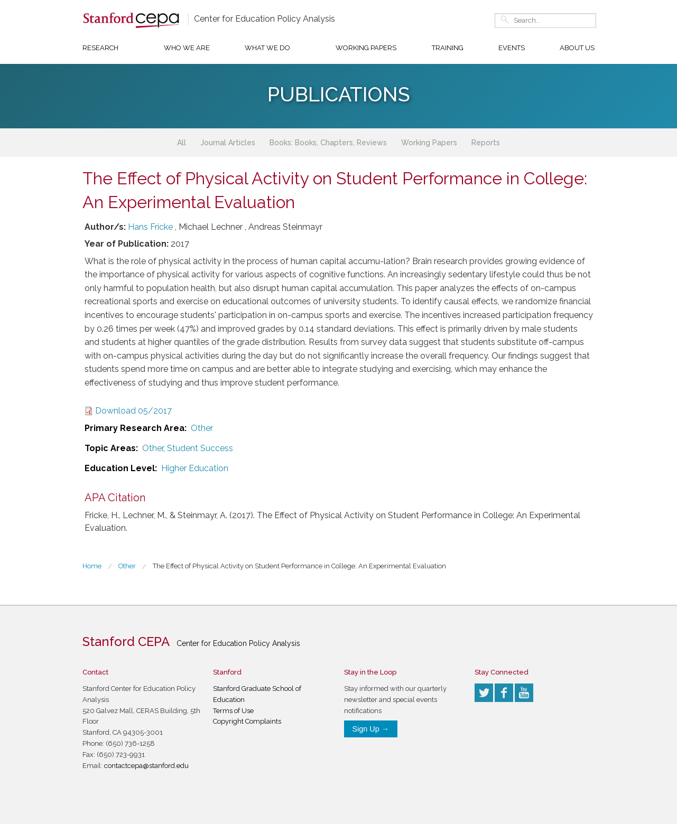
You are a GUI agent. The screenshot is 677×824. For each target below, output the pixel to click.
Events (511, 48)
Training (447, 48)
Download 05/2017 (133, 411)
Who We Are (187, 48)
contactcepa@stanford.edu (146, 766)
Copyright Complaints (247, 721)
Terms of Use (233, 711)
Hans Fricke (150, 227)
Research (100, 48)
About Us (577, 48)
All (181, 142)
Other (202, 428)
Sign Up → (371, 729)
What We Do (267, 48)
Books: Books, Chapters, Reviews (328, 142)
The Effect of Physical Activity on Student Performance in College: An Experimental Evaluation (299, 566)
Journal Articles (227, 142)
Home (91, 566)
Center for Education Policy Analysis (264, 19)
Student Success (200, 448)
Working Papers (366, 48)
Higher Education (194, 468)
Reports (485, 142)
